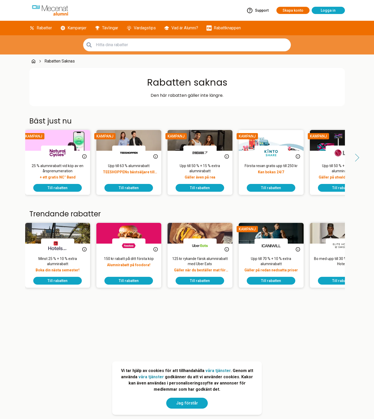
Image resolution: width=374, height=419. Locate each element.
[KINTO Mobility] (275, 153)
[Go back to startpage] (33, 61)
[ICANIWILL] (275, 245)
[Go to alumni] (50, 10)
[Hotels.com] (61, 245)
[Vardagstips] (141, 28)
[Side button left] (19, 157)
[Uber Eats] (204, 245)
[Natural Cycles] (61, 153)
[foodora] (133, 245)
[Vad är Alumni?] (181, 28)
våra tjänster (218, 370)
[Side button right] (355, 157)
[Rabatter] (40, 28)
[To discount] (61, 188)
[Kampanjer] (73, 28)
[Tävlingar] (106, 28)
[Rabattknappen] (223, 28)
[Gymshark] (204, 153)
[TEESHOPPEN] (133, 153)
